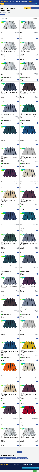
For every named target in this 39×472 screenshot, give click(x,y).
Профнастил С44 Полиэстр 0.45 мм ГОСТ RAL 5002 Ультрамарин (9, 222)
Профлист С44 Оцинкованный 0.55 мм (7, 72)
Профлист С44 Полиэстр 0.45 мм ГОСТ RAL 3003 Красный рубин (28, 395)
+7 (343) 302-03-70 (36, 1)
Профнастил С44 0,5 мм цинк (25, 51)
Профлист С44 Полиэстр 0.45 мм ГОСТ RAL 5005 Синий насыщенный (28, 136)
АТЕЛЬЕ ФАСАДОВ (4, 464)
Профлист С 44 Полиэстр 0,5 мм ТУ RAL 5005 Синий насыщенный (9, 352)
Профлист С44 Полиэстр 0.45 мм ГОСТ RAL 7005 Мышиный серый (28, 266)
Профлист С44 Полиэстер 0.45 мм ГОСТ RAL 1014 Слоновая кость (9, 201)
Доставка (17, 1)
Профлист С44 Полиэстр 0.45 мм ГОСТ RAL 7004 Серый (9, 115)
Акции (23, 1)
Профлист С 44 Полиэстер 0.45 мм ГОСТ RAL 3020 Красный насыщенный (28, 416)
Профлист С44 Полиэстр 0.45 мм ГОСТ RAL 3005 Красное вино (9, 179)
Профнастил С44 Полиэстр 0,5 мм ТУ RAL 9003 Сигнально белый (28, 330)
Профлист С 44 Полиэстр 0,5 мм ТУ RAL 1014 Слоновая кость (8, 395)
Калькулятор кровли (34, 467)
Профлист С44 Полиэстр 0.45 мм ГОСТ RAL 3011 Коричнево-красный (28, 201)
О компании (11, 1)
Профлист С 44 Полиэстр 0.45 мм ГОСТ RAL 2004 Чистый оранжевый (9, 373)
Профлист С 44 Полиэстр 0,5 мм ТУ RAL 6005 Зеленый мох (8, 330)
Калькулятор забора (25, 467)
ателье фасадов (4, 1)
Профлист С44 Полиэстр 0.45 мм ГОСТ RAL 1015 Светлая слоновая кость (28, 179)
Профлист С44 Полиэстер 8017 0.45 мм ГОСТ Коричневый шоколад (27, 93)
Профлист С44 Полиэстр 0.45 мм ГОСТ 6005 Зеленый (10, 135)
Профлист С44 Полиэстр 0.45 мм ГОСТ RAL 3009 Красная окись (9, 416)
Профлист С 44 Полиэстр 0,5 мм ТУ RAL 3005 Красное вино (27, 287)
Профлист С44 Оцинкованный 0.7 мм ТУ (27, 437)
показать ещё (19, 452)
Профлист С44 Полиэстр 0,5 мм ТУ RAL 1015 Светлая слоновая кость (28, 373)
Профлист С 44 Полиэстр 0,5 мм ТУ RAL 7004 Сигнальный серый (27, 309)
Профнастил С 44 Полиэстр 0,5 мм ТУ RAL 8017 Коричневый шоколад (9, 309)
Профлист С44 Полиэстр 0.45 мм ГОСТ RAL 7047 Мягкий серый (9, 287)
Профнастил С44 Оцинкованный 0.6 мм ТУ (27, 72)
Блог (15, 467)
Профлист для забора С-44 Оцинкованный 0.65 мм (9, 437)
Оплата (14, 1)
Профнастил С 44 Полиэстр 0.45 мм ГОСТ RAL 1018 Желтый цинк (28, 352)
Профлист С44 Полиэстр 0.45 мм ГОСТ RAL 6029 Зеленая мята (28, 115)
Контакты (20, 1)
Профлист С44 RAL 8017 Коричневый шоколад (21, 458)
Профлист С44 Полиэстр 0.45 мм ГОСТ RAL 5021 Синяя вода (28, 222)
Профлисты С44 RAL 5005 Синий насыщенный (7, 458)
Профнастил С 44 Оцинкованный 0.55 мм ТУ (8, 51)
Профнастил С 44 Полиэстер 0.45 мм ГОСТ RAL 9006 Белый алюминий (28, 244)
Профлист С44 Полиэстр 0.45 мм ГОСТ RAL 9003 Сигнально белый (28, 158)
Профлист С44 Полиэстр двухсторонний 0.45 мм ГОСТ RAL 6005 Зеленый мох (9, 266)
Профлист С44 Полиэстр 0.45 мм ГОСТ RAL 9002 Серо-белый (9, 158)
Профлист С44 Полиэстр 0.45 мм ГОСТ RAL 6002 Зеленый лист (9, 244)
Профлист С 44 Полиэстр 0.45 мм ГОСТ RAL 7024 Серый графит (9, 93)
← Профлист (2, 14)
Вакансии (25, 1)
